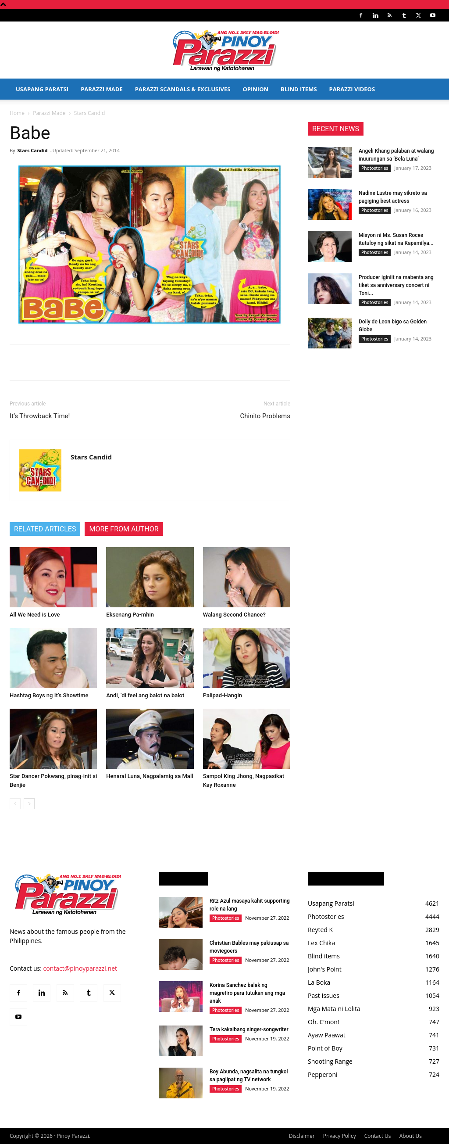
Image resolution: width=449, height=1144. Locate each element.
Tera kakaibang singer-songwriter (249, 1029)
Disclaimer (302, 1136)
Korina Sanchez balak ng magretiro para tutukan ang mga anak (247, 993)
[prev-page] (15, 803)
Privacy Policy (339, 1136)
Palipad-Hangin (222, 695)
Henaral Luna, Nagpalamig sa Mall (149, 776)
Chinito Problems (265, 416)
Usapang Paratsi (42, 89)
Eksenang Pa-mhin (130, 614)
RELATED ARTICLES (45, 529)
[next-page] (29, 803)
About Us (410, 1136)
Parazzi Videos (352, 89)
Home (17, 113)
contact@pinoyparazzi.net (80, 968)
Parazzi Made (102, 89)
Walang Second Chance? (234, 614)
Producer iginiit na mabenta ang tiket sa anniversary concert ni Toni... (396, 285)
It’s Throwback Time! (40, 416)
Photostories (374, 168)
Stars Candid (32, 150)
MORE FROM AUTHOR (123, 529)
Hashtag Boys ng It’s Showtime (49, 695)
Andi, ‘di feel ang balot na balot (145, 695)
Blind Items (299, 89)
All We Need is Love (35, 614)
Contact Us (377, 1136)
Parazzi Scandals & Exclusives (183, 89)
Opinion (255, 89)
